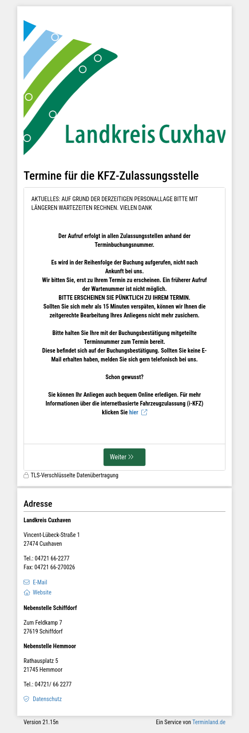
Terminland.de (208, 722)
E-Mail (40, 582)
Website (42, 592)
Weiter (118, 457)
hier (133, 412)
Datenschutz (47, 699)
